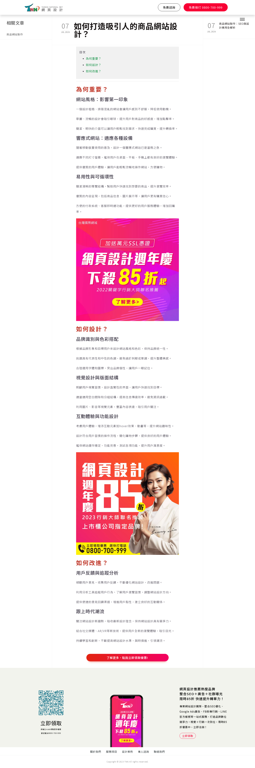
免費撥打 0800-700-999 (205, 7)
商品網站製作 (15, 34)
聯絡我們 (159, 752)
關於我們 (95, 752)
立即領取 (51, 723)
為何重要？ (93, 58)
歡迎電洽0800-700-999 (51, 733)
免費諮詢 (169, 7)
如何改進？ (93, 71)
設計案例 (127, 752)
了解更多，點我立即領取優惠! (127, 657)
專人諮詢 (143, 752)
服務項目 (111, 752)
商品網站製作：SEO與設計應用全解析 (234, 25)
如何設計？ (93, 65)
